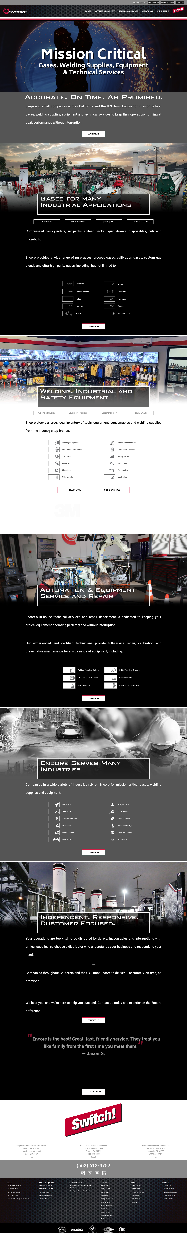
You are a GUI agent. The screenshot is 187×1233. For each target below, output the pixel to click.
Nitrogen (79, 306)
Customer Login (169, 1176)
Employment (136, 1186)
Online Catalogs (112, 490)
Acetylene (80, 284)
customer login (153, 2)
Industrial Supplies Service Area (54, 1228)
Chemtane (122, 292)
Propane (79, 313)
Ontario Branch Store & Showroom (93, 1133)
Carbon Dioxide (82, 292)
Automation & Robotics (72, 449)
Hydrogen (122, 299)
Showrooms (136, 1176)
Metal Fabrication (125, 832)
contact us (180, 2)
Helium (79, 299)
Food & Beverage (125, 825)
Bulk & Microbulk (13, 1183)
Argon (120, 284)
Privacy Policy (168, 1186)
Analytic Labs (123, 804)
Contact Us (93, 1020)
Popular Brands (44, 1180)
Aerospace (66, 804)
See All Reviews (93, 1092)
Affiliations (135, 1183)
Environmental (124, 818)
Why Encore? (136, 1173)
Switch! (134, 1190)
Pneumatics (123, 470)
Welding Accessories (126, 443)
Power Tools (67, 463)
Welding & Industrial (45, 1173)
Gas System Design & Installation (18, 1186)
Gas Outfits (67, 456)
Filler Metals (67, 477)
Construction (123, 811)
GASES (88, 11)
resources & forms (167, 2)
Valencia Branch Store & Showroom (155, 1133)
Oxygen (121, 306)
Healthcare (66, 825)
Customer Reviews (138, 1180)
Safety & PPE (123, 456)
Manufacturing (68, 832)
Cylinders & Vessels (126, 449)
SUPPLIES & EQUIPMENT (106, 11)
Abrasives (66, 470)
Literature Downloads (170, 1180)
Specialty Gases (13, 1176)
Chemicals (66, 811)
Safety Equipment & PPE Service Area (70, 1228)
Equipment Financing (45, 1183)
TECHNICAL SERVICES (129, 11)
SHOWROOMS (147, 11)
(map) (31, 1145)
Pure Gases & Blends (14, 1173)
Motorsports (67, 839)
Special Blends (124, 313)
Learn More (93, 134)
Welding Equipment (70, 443)
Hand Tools (122, 463)
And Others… (123, 839)
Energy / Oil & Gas (69, 818)
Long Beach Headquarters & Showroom (31, 1133)
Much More (122, 477)
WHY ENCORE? (163, 11)
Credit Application (169, 1183)
